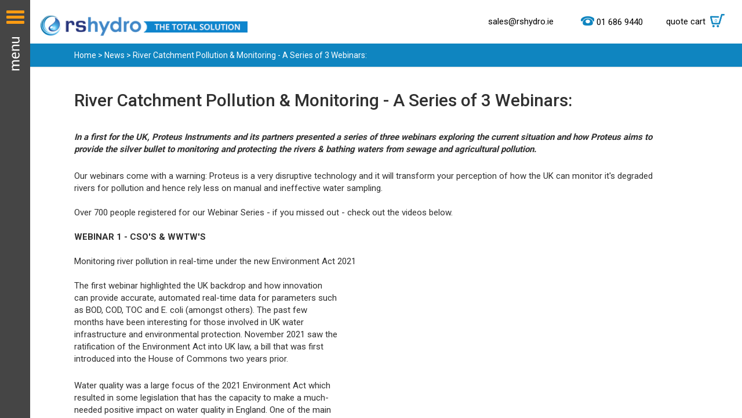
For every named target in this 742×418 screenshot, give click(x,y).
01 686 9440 (619, 22)
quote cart (698, 21)
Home (85, 55)
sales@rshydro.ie (521, 21)
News (114, 55)
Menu (15, 209)
